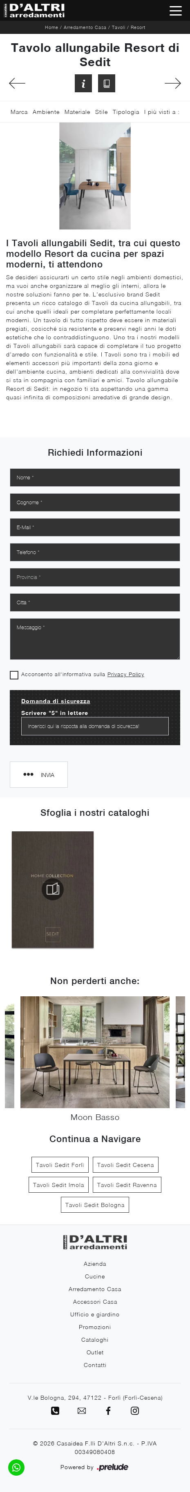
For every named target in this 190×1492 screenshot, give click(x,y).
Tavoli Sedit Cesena (125, 1164)
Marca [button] (19, 111)
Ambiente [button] (46, 111)
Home (51, 27)
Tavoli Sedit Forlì (60, 1164)
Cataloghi (95, 1339)
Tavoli (118, 27)
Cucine (95, 1276)
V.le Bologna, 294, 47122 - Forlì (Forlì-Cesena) (95, 1397)
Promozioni (95, 1326)
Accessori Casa (95, 1301)
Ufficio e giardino (95, 1314)
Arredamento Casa (85, 27)
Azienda (95, 1263)
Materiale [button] (77, 111)
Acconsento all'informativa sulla (82, 674)
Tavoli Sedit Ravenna (127, 1184)
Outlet (95, 1352)
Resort (138, 27)
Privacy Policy (125, 674)
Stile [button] (101, 111)
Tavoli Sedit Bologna (95, 1204)
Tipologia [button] (126, 111)
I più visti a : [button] (162, 111)
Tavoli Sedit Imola (58, 1184)
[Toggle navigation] (176, 10)
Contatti (95, 1364)
